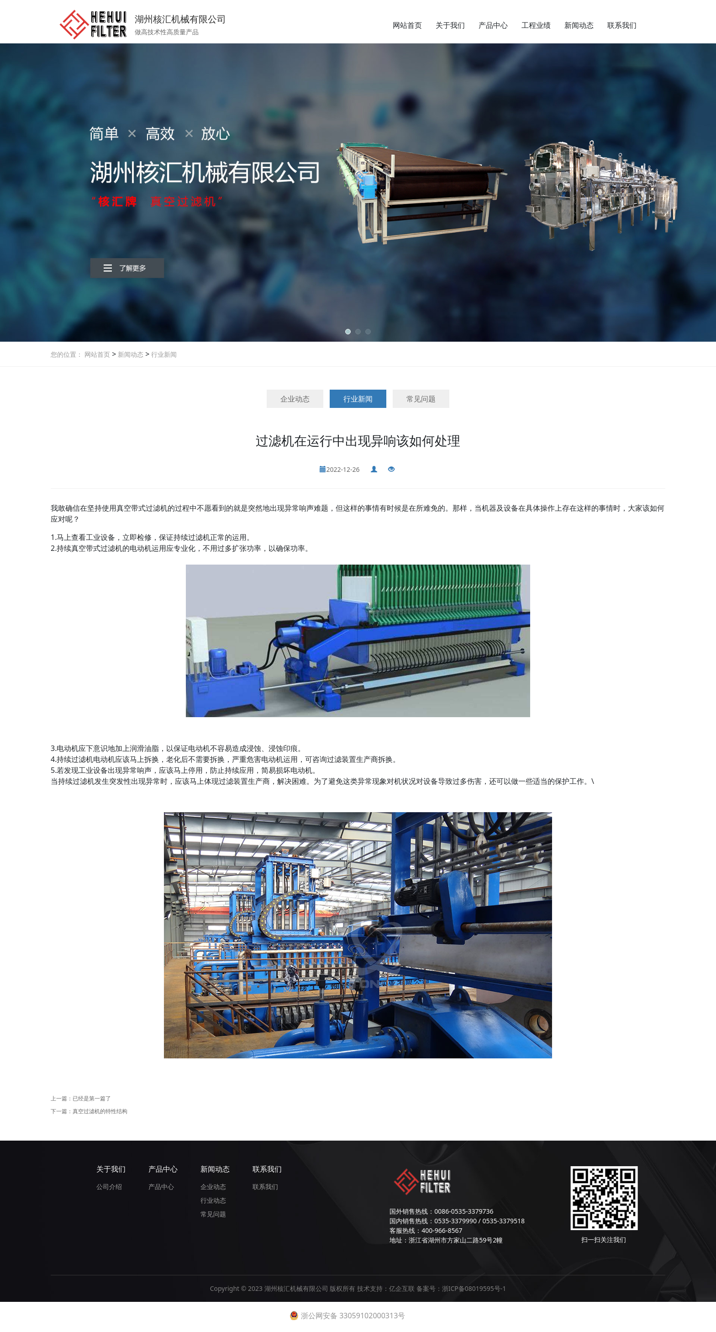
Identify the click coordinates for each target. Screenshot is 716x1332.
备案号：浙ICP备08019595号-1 (461, 1288)
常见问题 (421, 399)
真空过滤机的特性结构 (100, 1111)
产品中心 (493, 25)
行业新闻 (163, 354)
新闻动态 (579, 25)
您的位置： (67, 354)
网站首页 (407, 25)
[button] (348, 331)
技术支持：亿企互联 (386, 1288)
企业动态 (295, 399)
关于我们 (450, 25)
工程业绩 (536, 25)
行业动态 (213, 1200)
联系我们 (622, 25)
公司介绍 (109, 1186)
